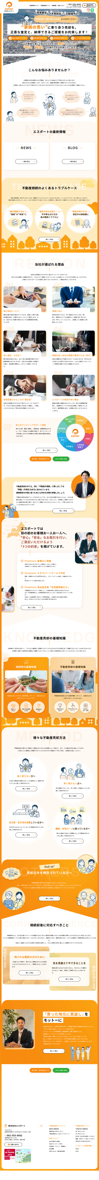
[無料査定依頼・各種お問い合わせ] (89, 6)
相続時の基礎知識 (54, 1138)
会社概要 (51, 1158)
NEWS (77, 1158)
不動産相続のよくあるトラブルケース (59, 1143)
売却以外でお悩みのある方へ (83, 1151)
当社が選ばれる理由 (54, 1151)
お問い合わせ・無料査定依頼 (57, 1161)
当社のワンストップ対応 (55, 1153)
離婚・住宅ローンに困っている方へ (85, 1148)
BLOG (77, 1161)
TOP (41, 1135)
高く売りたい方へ (80, 1141)
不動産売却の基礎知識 (82, 1138)
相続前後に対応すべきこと (56, 1141)
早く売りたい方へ (80, 1143)
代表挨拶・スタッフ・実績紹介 (57, 1156)
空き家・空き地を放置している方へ (85, 1146)
